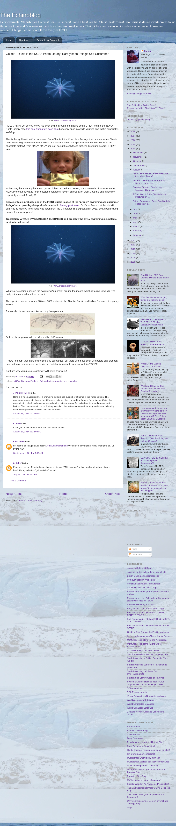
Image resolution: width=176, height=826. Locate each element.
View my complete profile (139, 93)
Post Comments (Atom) (30, 500)
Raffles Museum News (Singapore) (144, 780)
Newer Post (14, 493)
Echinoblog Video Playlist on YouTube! (146, 108)
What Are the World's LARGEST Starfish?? (150, 365)
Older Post (112, 493)
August (137, 170)
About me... (25, 40)
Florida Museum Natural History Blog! (145, 742)
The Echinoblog (20, 15)
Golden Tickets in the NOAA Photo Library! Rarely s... (149, 181)
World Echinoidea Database (140, 704)
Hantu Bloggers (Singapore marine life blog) (148, 750)
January (137, 235)
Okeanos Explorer (29, 381)
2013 (133, 240)
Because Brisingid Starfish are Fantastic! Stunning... (147, 188)
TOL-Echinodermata (137, 692)
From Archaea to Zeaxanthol (141, 746)
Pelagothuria (46, 381)
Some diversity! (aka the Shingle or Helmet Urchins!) (154, 438)
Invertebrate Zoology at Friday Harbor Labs (148, 762)
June (136, 213)
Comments (135, 554)
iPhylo (130, 807)
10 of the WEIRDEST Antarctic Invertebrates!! (152, 342)
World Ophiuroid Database (140, 708)
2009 (133, 257)
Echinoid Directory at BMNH (140, 604)
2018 (133, 131)
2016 (133, 140)
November (138, 157)
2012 (133, 244)
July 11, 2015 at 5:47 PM (25, 474)
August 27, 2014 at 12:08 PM (27, 431)
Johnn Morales (21, 393)
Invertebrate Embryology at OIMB (143, 758)
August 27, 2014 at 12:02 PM (27, 413)
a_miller (17, 463)
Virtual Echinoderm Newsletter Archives (146, 696)
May (135, 218)
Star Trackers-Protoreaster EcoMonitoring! (147, 654)
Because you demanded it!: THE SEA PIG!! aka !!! (153, 322)
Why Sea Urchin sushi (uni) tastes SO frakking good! (153, 298)
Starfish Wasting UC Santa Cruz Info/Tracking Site (142, 672)
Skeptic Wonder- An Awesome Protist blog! (148, 784)
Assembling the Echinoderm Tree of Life (146, 572)
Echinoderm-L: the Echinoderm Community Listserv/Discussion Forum (148, 599)
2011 (133, 249)
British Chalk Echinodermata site (143, 576)
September (139, 165)
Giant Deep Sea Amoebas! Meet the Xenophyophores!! (150, 174)
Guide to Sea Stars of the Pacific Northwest (148, 632)
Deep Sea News (135, 738)
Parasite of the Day (136, 776)
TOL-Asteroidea (135, 688)
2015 (133, 144)
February (138, 230)
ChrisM (17, 423)
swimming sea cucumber (65, 381)
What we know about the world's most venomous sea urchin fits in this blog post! (154, 486)
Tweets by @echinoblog (139, 119)
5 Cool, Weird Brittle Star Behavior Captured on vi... (149, 195)
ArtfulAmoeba (133, 726)
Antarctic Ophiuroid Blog (139, 568)
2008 (133, 262)
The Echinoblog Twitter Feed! (141, 105)
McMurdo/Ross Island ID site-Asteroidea (147, 640)
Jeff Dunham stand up (57, 446)
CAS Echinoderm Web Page (141, 580)
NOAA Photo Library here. (65, 121)
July (135, 209)
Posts (133, 549)
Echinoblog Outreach (48, 40)
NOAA (17, 381)
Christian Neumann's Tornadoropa (143, 584)
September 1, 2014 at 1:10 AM (28, 453)
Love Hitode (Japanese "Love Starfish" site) (148, 636)
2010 (133, 253)
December (138, 152)
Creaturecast (133, 734)
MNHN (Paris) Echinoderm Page (143, 650)
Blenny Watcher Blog (137, 730)
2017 (133, 136)
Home (9, 40)
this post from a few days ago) (42, 129)
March (136, 226)
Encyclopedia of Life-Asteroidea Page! (145, 608)
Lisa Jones (19, 441)
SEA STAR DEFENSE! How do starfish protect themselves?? (154, 460)
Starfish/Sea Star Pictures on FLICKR (145, 678)
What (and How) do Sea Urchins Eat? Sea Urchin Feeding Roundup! (152, 388)
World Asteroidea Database (140, 700)
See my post (69, 205)
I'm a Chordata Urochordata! (141, 754)
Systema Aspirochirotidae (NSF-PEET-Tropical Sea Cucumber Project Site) (146, 683)
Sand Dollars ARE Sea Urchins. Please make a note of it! (154, 278)
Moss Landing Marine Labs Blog (143, 765)
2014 (133, 148)
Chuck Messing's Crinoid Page (142, 587)
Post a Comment (18, 480)
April (135, 222)
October (137, 161)
